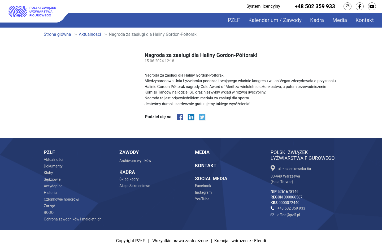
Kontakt (364, 20)
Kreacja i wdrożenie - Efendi (240, 240)
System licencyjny (263, 6)
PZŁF (234, 20)
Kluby (48, 173)
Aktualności (90, 34)
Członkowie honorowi (61, 199)
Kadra (317, 20)
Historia (50, 193)
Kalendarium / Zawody (275, 20)
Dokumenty (53, 166)
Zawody (129, 152)
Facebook (203, 186)
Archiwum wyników (135, 160)
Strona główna (57, 34)
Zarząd (49, 206)
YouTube (202, 199)
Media (339, 20)
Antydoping (53, 186)
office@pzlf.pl (285, 215)
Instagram (203, 192)
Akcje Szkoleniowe (134, 186)
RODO (49, 212)
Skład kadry (128, 179)
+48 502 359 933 (315, 6)
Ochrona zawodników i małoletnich (72, 219)
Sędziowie (52, 179)
